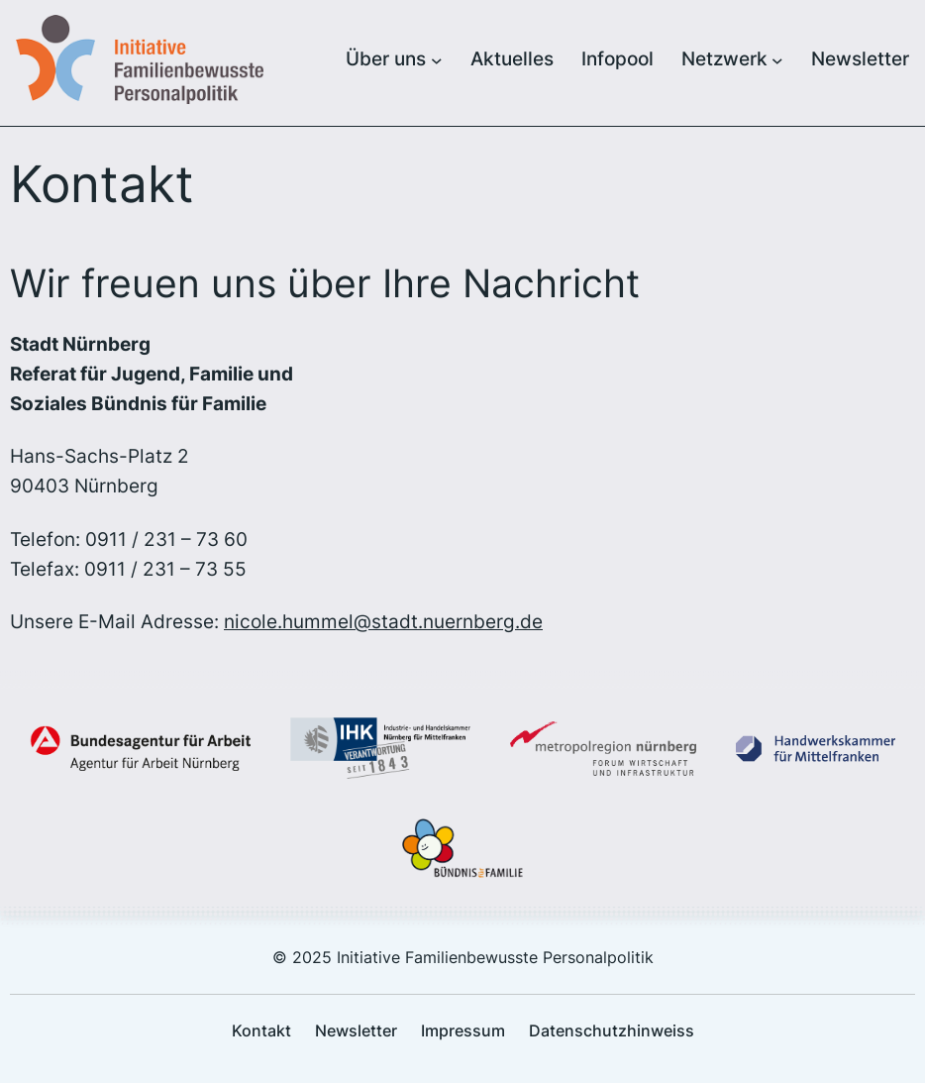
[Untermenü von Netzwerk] (777, 59)
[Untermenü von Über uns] (437, 59)
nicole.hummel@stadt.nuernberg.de (383, 621)
